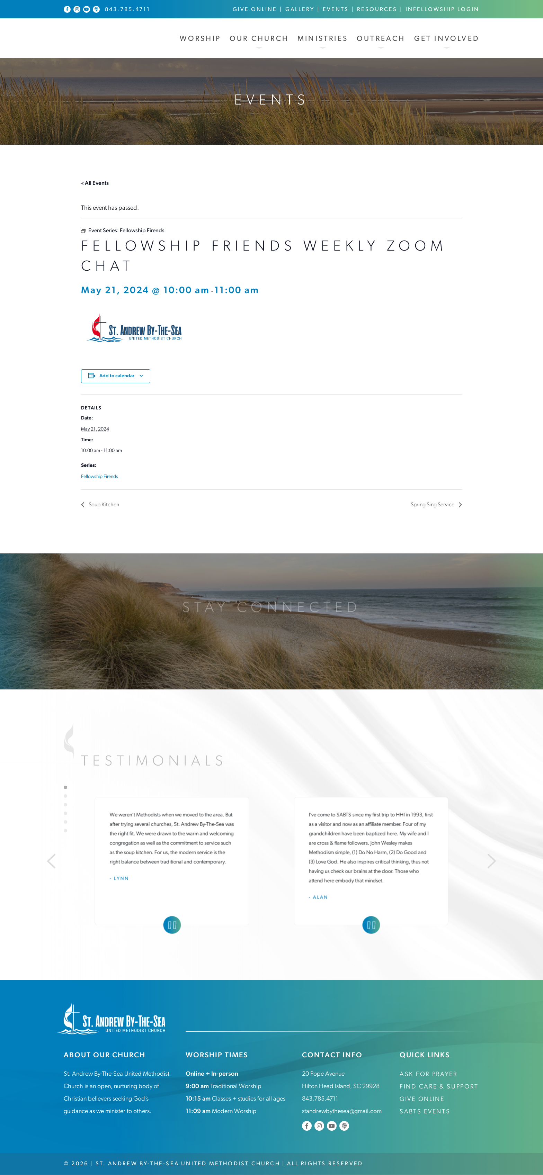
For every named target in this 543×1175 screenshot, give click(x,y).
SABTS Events (425, 1112)
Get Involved (446, 39)
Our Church (259, 39)
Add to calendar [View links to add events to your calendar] (116, 376)
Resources (377, 9)
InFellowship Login (442, 9)
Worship (200, 39)
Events (336, 9)
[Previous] (51, 861)
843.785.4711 (127, 9)
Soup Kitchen (103, 505)
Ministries (322, 39)
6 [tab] (65, 830)
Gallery (299, 9)
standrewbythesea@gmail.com (342, 1111)
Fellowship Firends (99, 476)
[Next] (491, 861)
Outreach (381, 39)
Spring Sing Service (433, 505)
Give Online (255, 9)
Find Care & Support (439, 1087)
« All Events (95, 183)
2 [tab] (65, 796)
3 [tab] (65, 804)
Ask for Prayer (428, 1074)
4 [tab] (65, 813)
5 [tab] (65, 822)
